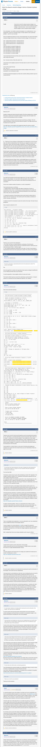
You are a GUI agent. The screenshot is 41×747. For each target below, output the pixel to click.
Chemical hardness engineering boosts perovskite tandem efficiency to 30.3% (20, 100)
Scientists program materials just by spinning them (15, 99)
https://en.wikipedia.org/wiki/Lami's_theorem (12, 656)
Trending (28, 1)
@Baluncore (32, 694)
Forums (21, 1)
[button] (18, 1)
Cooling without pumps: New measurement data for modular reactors (19, 97)
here (20, 525)
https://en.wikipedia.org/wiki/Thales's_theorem (12, 500)
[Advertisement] (20, 84)
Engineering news (6, 95)
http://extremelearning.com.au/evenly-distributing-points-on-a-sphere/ (17, 672)
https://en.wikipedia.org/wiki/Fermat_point (12, 554)
